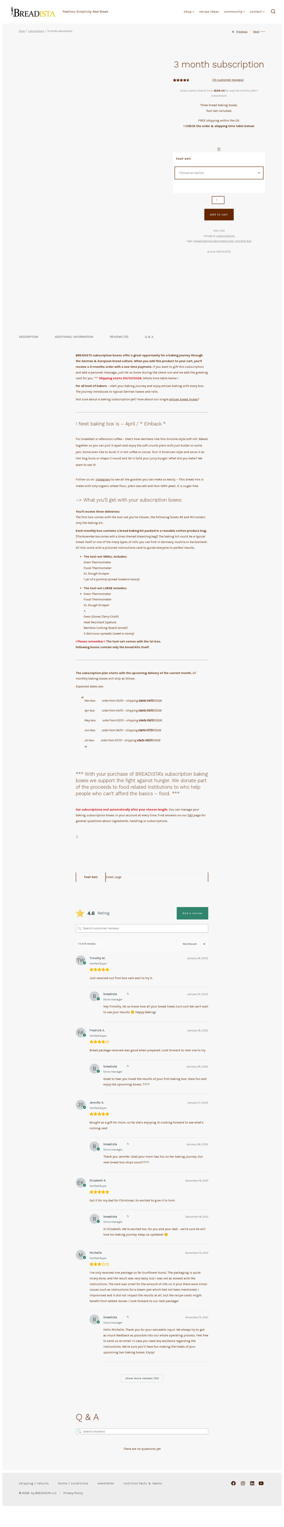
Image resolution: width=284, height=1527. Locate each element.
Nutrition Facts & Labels (143, 1502)
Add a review (192, 932)
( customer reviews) (228, 80)
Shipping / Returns (34, 1502)
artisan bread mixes (183, 418)
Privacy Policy (73, 1512)
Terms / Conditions (73, 1502)
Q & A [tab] (149, 355)
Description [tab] (28, 355)
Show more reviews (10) (142, 1397)
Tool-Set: (183, 158)
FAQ (190, 834)
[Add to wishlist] (218, 149)
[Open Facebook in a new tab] (233, 1502)
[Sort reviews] (192, 962)
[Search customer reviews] (142, 947)
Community (234, 11)
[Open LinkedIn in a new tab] (252, 1502)
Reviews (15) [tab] (119, 355)
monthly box (243, 241)
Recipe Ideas (209, 11)
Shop (189, 11)
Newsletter (105, 1502)
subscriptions (36, 31)
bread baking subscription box (214, 241)
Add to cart (219, 214)
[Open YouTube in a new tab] (261, 1502)
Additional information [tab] (74, 355)
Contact (257, 11)
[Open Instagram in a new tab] (243, 1502)
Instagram (103, 498)
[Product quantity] (218, 200)
